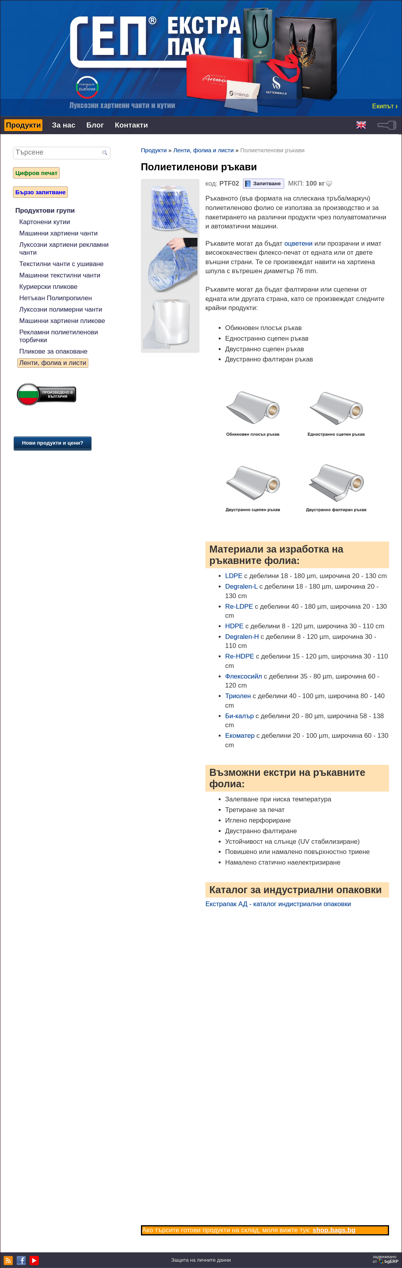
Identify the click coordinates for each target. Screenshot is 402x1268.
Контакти (131, 125)
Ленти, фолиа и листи (52, 363)
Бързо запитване (40, 192)
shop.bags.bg (333, 1230)
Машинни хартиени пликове (62, 321)
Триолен (238, 696)
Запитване (267, 183)
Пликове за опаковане (53, 351)
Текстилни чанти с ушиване (61, 264)
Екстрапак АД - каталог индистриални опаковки (278, 904)
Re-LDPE (239, 606)
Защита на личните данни (201, 1260)
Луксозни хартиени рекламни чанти (64, 248)
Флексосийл (243, 676)
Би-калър (239, 716)
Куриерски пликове (48, 286)
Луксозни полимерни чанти (60, 309)
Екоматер (240, 735)
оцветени (298, 243)
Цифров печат (36, 173)
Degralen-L (241, 586)
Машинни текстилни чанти (59, 275)
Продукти (23, 125)
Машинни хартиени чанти (58, 233)
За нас (63, 125)
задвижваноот (386, 1259)
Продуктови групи (45, 210)
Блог (95, 125)
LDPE (234, 576)
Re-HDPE (239, 656)
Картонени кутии (44, 222)
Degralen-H (242, 636)
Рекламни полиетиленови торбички (58, 336)
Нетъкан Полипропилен (55, 298)
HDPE (234, 626)
